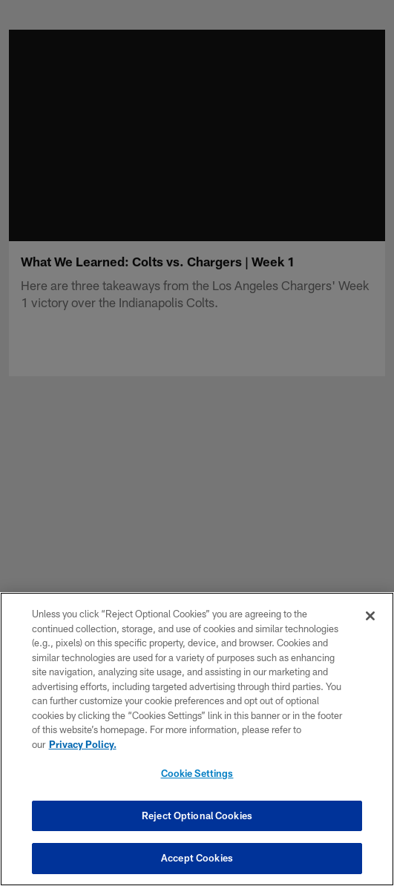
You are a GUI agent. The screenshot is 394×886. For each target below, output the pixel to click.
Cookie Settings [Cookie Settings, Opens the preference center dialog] (197, 773)
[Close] (370, 616)
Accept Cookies (197, 858)
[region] (197, 739)
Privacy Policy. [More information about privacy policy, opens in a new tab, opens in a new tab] (82, 744)
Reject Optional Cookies (197, 815)
